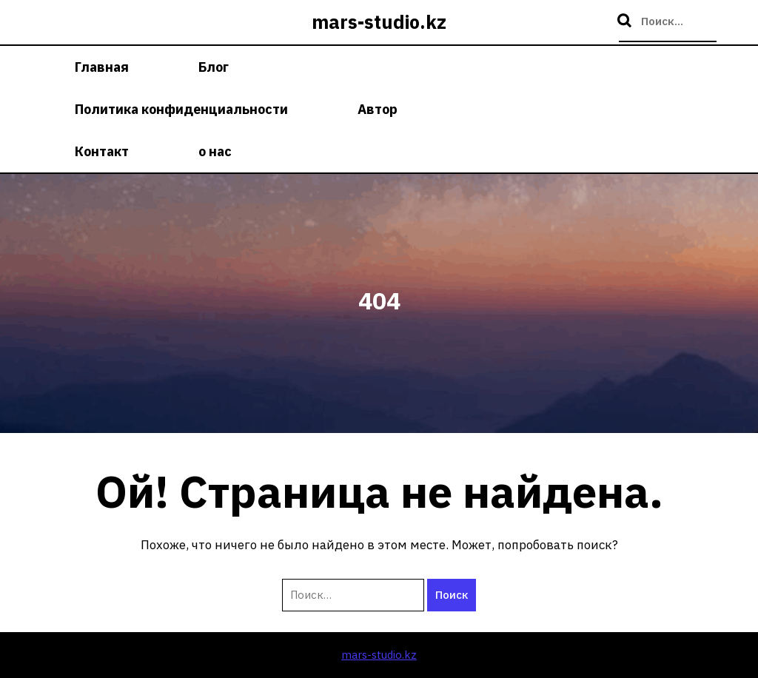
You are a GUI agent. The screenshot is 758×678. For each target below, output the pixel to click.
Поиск (626, 21)
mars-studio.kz (379, 22)
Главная (102, 66)
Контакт (102, 151)
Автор (378, 109)
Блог (213, 66)
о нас (215, 151)
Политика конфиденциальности (181, 109)
